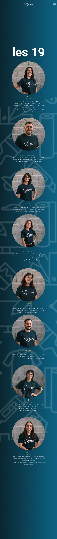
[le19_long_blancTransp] (28, 4)
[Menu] (54, 4)
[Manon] (28, 433)
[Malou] (28, 230)
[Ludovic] (28, 134)
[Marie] (28, 78)
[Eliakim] (28, 331)
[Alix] (28, 381)
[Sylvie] (28, 184)
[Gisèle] (28, 284)
